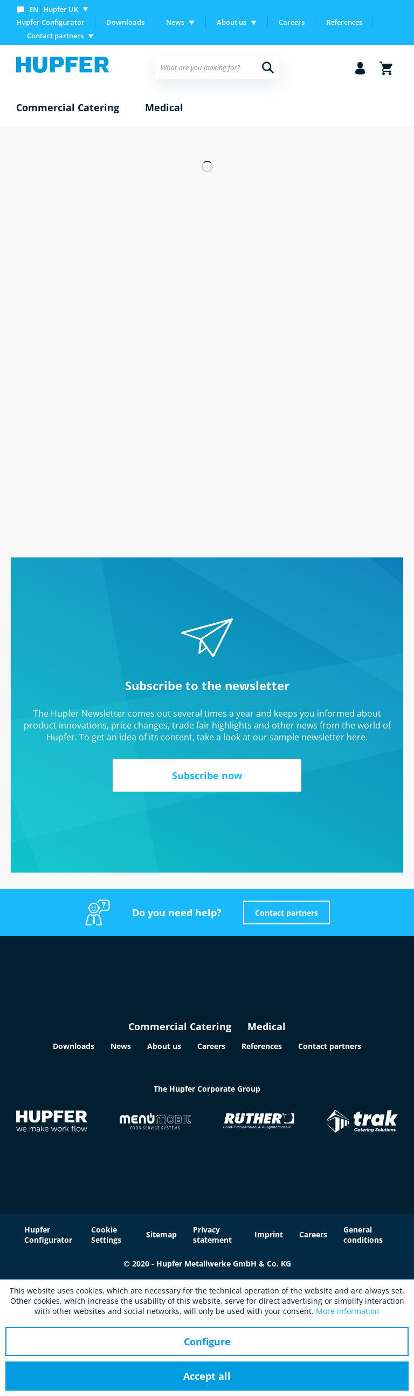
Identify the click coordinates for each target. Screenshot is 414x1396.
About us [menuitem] (231, 22)
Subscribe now (207, 775)
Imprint (268, 1234)
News (121, 1046)
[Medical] (164, 108)
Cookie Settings (106, 1234)
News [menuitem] (175, 22)
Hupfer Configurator (50, 22)
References (344, 22)
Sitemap (161, 1234)
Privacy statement (212, 1234)
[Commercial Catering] (67, 108)
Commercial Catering (179, 1026)
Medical (266, 1026)
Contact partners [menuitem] (55, 35)
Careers (292, 22)
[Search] (268, 67)
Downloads (125, 22)
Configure (207, 1341)
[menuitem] (54, 9)
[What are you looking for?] (217, 67)
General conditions (363, 1234)
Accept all (207, 1376)
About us (164, 1046)
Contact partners (286, 913)
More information (348, 1311)
